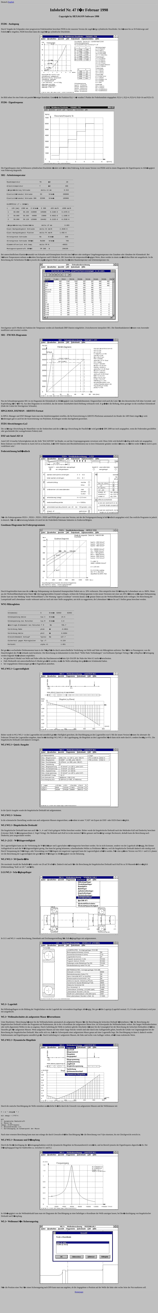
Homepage (79, 1311)
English (11, 2)
